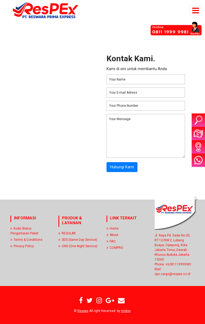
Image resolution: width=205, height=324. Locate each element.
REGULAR (67, 233)
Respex (82, 311)
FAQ (111, 241)
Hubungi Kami (122, 167)
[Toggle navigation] (196, 10)
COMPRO (115, 248)
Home (113, 228)
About (112, 235)
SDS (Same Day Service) (77, 240)
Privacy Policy (22, 246)
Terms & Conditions (26, 240)
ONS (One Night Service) (77, 246)
